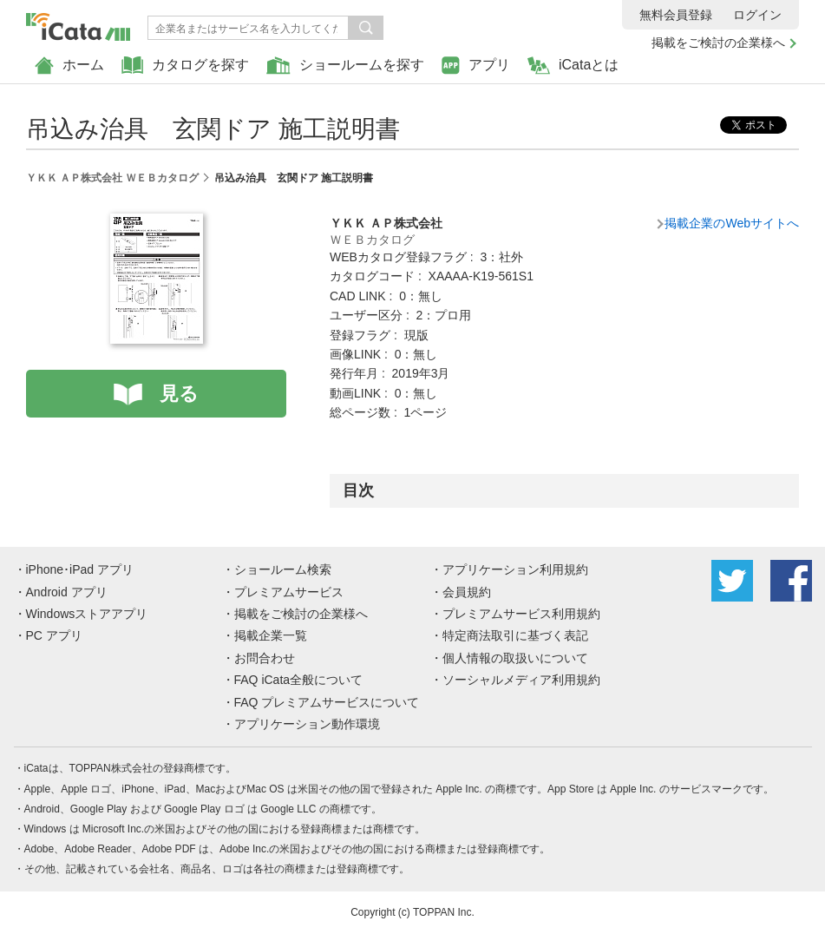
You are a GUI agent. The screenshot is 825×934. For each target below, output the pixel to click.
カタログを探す (185, 65)
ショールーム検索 (282, 569)
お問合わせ (264, 658)
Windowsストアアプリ (87, 614)
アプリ (476, 65)
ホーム (69, 65)
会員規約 (466, 592)
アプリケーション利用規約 (515, 569)
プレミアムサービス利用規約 (521, 614)
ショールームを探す (345, 65)
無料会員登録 (675, 15)
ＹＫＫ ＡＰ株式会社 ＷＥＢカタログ (112, 178)
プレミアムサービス (289, 592)
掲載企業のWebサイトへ (732, 223)
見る (179, 394)
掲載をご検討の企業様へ (718, 42)
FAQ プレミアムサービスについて (327, 702)
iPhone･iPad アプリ (80, 569)
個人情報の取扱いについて (515, 658)
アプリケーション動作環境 (307, 724)
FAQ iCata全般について (298, 680)
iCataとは (573, 65)
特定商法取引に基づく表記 (515, 635)
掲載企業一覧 (270, 635)
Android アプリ (67, 592)
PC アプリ (54, 635)
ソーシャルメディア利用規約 (521, 680)
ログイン (757, 15)
